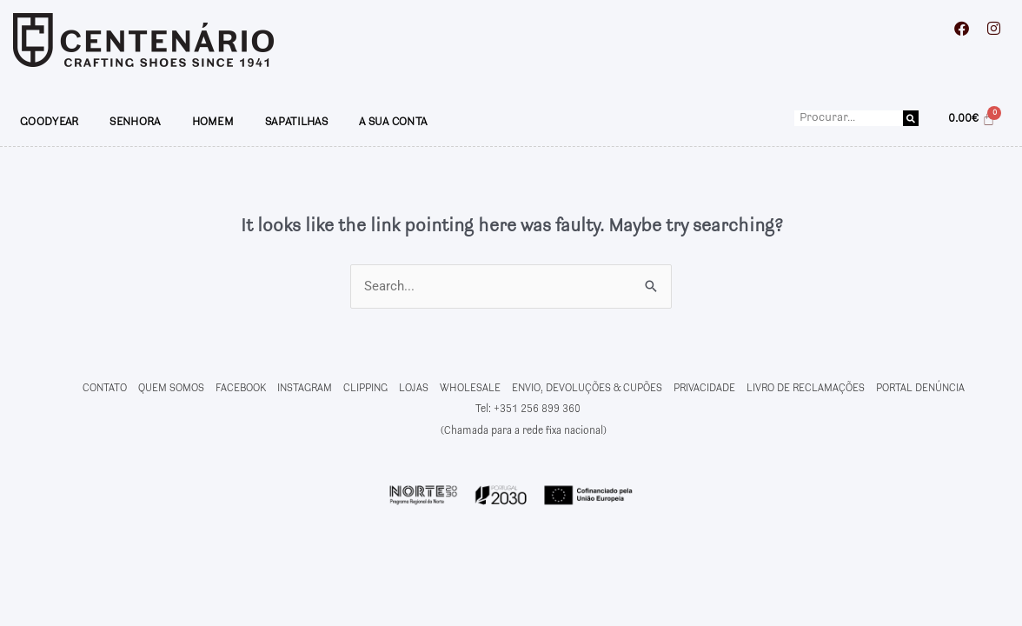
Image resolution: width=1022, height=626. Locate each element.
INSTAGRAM (304, 388)
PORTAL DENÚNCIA (920, 388)
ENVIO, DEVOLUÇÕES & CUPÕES (587, 388)
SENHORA (135, 122)
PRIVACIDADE (704, 388)
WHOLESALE (470, 388)
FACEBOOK (241, 388)
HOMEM (213, 122)
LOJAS (413, 388)
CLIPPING (365, 388)
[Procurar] (911, 118)
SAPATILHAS (296, 122)
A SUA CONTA (393, 122)
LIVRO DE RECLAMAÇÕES (806, 388)
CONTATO (105, 388)
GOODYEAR (49, 122)
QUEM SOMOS (171, 388)
